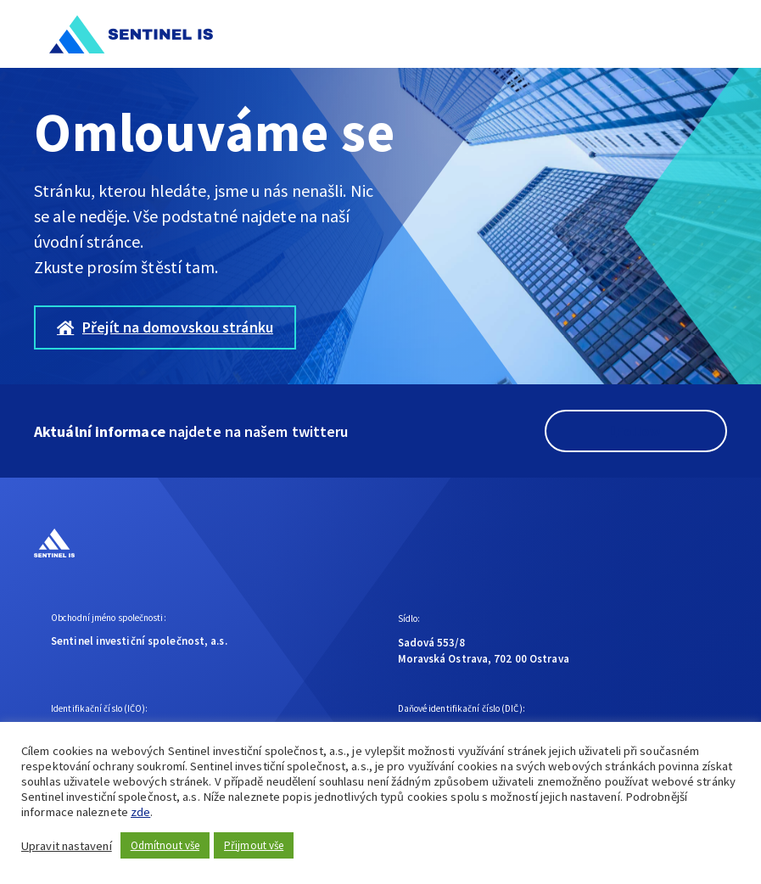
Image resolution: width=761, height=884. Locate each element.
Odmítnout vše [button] (165, 845)
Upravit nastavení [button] (66, 845)
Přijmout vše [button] (253, 845)
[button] (708, 34)
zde (140, 812)
